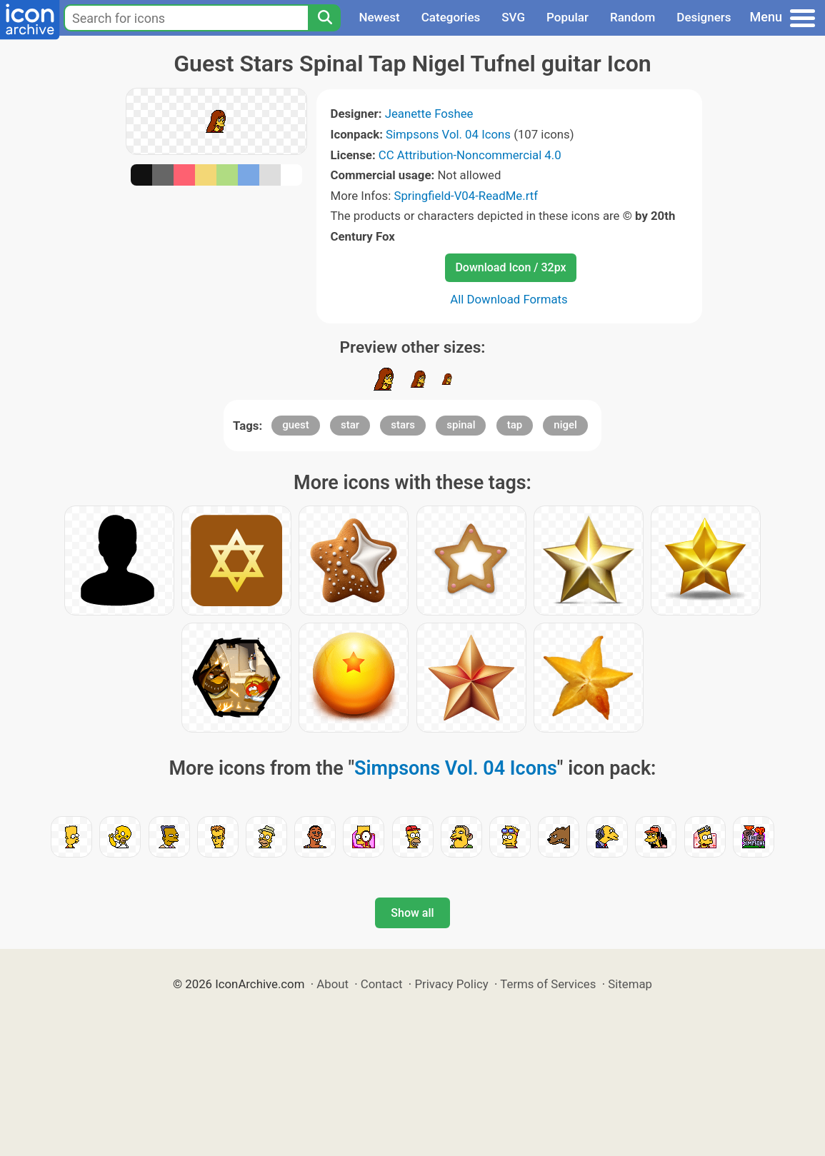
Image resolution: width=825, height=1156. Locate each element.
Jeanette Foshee (429, 113)
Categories (451, 17)
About (332, 984)
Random (632, 17)
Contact (382, 984)
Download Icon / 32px (510, 267)
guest (295, 424)
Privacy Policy (451, 984)
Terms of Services (548, 984)
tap (515, 424)
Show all (412, 913)
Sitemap (630, 984)
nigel (565, 424)
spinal (460, 424)
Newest (379, 17)
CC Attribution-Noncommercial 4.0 (470, 155)
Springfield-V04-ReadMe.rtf (466, 196)
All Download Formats (509, 299)
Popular (567, 17)
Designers (703, 17)
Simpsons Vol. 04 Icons (448, 134)
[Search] (324, 17)
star (350, 424)
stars (403, 424)
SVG (513, 17)
